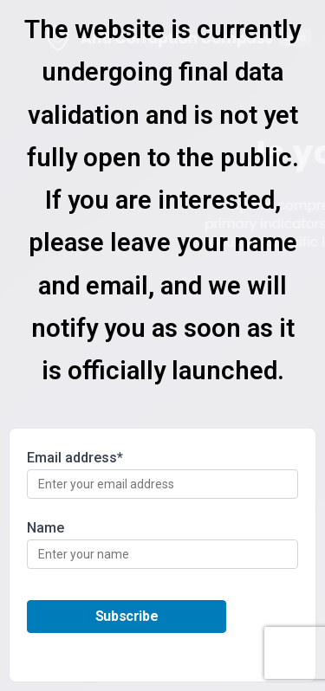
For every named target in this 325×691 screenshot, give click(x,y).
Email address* (162, 474)
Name (162, 544)
